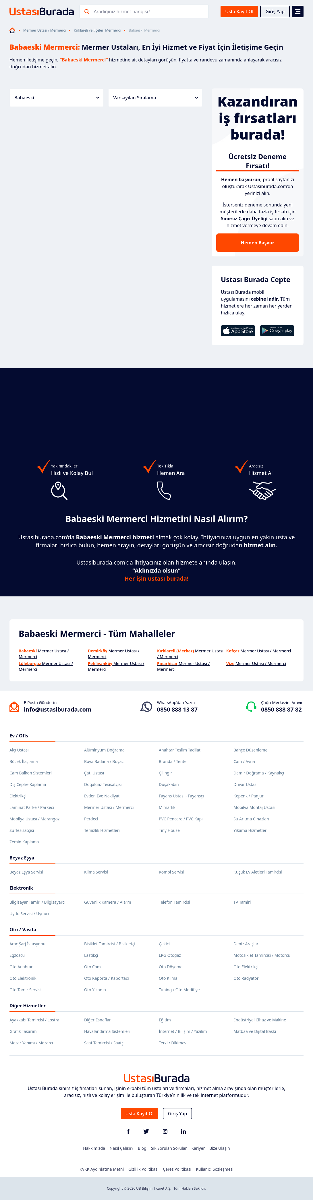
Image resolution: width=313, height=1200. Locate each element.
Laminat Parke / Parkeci (31, 807)
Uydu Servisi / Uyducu (30, 913)
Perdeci (91, 819)
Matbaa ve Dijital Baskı (254, 1031)
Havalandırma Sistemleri (107, 1031)
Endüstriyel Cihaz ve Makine (259, 1020)
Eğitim (165, 1020)
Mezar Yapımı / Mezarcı (31, 1043)
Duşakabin (169, 784)
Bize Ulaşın (219, 1148)
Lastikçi (91, 955)
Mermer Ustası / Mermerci (44, 30)
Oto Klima (168, 978)
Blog (142, 1148)
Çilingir (165, 773)
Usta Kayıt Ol (239, 11)
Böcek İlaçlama (23, 761)
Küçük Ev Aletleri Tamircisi (257, 872)
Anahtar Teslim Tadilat (179, 750)
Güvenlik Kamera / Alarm (107, 902)
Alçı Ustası (19, 750)
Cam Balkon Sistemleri (30, 773)
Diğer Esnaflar (97, 1020)
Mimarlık (167, 807)
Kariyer (198, 1148)
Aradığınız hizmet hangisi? (122, 11)
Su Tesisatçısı (21, 830)
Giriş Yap (275, 11)
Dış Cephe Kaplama (27, 784)
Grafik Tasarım (23, 1031)
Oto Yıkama (95, 989)
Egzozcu (17, 955)
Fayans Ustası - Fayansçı (181, 796)
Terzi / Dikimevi (173, 1043)
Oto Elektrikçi (245, 966)
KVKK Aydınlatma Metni (102, 1169)
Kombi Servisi (171, 872)
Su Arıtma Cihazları (251, 819)
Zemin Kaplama (24, 842)
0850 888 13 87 (177, 709)
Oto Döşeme (170, 966)
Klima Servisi (96, 872)
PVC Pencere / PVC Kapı (181, 819)
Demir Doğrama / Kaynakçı (258, 773)
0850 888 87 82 (281, 709)
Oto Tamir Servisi (25, 989)
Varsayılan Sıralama (155, 97)
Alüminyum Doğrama (104, 750)
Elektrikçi (17, 796)
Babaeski (56, 97)
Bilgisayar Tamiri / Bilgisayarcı (37, 902)
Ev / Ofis (18, 736)
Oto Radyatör (246, 978)
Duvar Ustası (245, 784)
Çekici (164, 943)
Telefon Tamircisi (174, 902)
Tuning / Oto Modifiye (179, 989)
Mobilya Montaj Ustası (254, 807)
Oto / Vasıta (22, 929)
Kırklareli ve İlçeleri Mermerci (97, 30)
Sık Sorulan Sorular (169, 1148)
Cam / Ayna (244, 761)
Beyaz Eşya (21, 858)
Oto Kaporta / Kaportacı (106, 978)
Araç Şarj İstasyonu (27, 943)
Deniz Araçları (246, 943)
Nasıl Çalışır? (121, 1148)
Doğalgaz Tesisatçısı (103, 784)
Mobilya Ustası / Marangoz (34, 819)
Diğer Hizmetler (27, 1005)
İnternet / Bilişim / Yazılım (183, 1031)
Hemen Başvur (257, 242)
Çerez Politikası (177, 1169)
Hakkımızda (94, 1148)
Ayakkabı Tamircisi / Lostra (34, 1020)
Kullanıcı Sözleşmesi (214, 1169)
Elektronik (21, 888)
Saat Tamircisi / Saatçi (104, 1043)
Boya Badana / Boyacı (104, 761)
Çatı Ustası (94, 773)
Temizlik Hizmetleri (102, 830)
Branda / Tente (172, 761)
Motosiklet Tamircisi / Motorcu (261, 955)
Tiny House (169, 830)
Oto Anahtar (21, 966)
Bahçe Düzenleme (250, 750)
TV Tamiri (242, 902)
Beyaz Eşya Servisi (26, 872)
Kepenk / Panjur (248, 796)
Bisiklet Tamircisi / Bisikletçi (109, 943)
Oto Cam (92, 966)
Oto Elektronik (22, 978)
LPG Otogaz (170, 955)
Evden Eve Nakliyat (101, 796)
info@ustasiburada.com (58, 709)
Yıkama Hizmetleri (250, 830)
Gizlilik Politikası (143, 1169)
